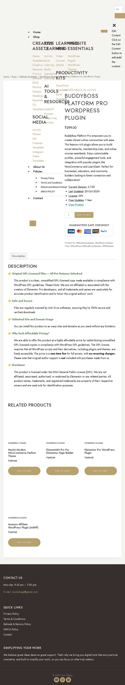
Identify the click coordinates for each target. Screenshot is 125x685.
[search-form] (118, 9)
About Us (39, 167)
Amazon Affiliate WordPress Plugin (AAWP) (23, 525)
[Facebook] (56, 679)
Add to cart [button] (24, 471)
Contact (38, 198)
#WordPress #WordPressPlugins (85, 246)
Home (37, 32)
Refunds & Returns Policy (17, 624)
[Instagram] (62, 679)
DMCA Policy (10, 629)
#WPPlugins (108, 246)
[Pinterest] (68, 679)
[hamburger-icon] (104, 31)
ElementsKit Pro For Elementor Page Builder (59, 451)
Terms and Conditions (51, 182)
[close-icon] (114, 26)
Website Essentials (85, 243)
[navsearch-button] (115, 4)
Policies (37, 171)
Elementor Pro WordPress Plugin (100, 451)
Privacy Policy (47, 178)
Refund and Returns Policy (53, 187)
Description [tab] (18, 256)
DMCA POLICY (48, 191)
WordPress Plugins (80, 90)
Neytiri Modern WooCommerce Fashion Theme (22, 453)
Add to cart (84, 215)
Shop (36, 37)
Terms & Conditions (14, 619)
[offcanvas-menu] (114, 21)
